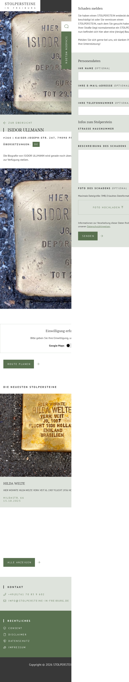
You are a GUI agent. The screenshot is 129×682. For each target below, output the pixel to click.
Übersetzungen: (17, 144)
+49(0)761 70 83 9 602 (24, 594)
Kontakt (16, 587)
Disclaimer (17, 634)
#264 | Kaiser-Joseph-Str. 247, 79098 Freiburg (43, 137)
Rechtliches (19, 620)
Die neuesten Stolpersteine (30, 387)
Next (120, 314)
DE (36, 144)
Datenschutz (19, 640)
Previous (112, 314)
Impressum (17, 647)
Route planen (19, 364)
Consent (15, 628)
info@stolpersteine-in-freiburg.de (36, 600)
